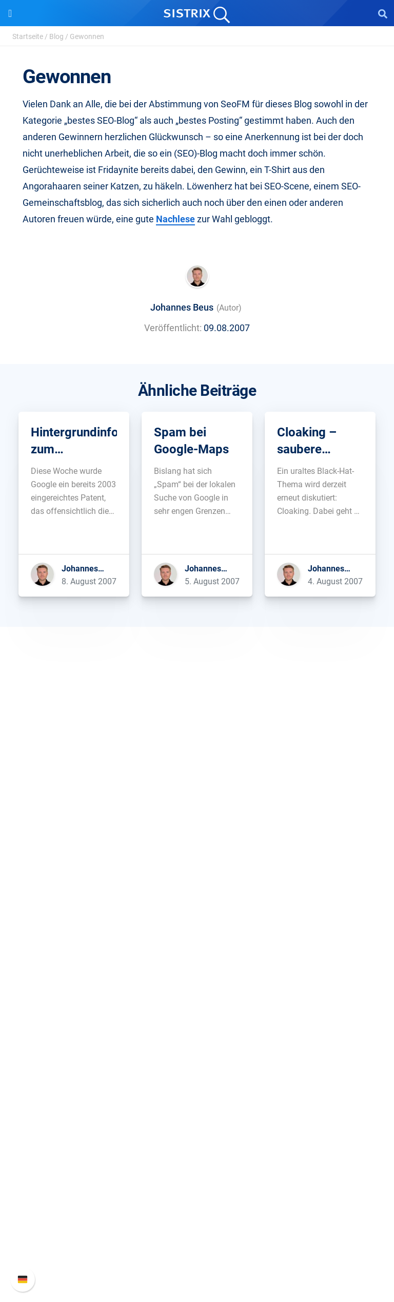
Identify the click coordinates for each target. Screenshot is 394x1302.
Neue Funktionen (197, 1207)
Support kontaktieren (197, 1240)
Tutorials (197, 1106)
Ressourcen (197, 1004)
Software (197, 903)
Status (197, 1256)
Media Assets (197, 1139)
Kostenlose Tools (197, 1090)
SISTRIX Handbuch (197, 1191)
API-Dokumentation (197, 1224)
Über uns (197, 805)
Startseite (27, 36)
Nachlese (175, 219)
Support (197, 1171)
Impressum (197, 871)
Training (197, 1040)
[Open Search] (383, 13)
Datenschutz (197, 854)
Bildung (197, 838)
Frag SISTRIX (197, 1024)
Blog (56, 36)
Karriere (197, 822)
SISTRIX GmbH (197, 785)
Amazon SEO (197, 956)
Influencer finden (197, 972)
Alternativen (197, 1122)
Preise (197, 923)
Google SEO (197, 939)
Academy (197, 1057)
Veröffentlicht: (173, 327)
